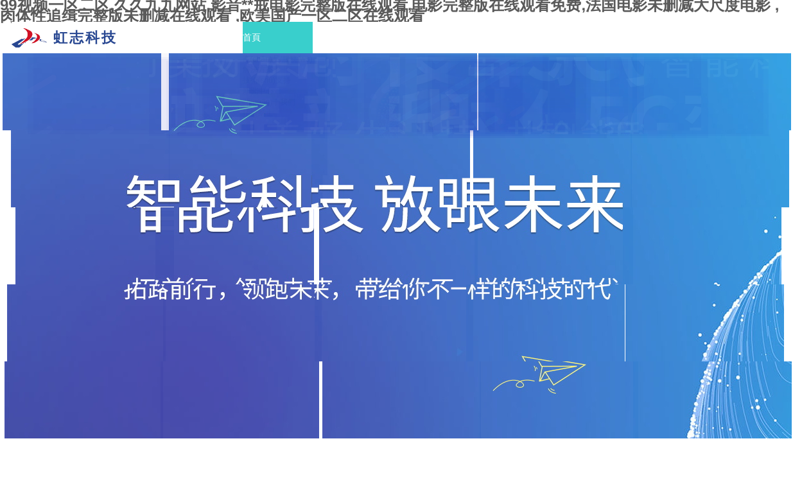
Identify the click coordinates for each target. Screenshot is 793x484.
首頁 (252, 37)
